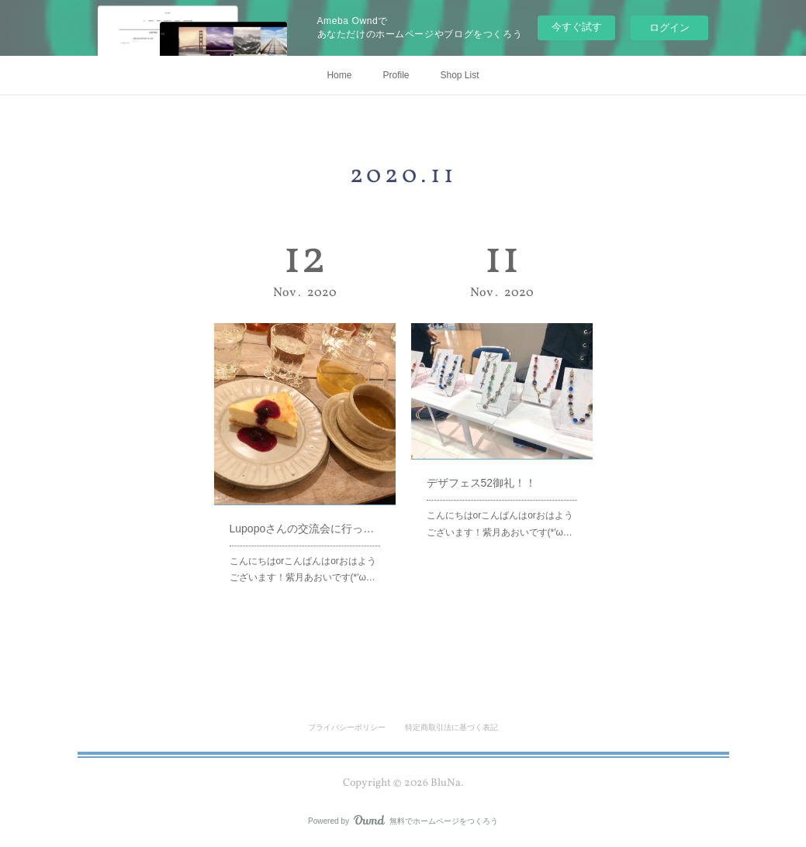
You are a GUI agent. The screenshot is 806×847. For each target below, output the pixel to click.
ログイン (669, 27)
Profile (395, 75)
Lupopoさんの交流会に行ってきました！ (304, 510)
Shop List (459, 75)
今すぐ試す (577, 27)
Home (339, 75)
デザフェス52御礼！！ (484, 468)
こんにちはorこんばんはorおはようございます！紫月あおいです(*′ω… (303, 544)
